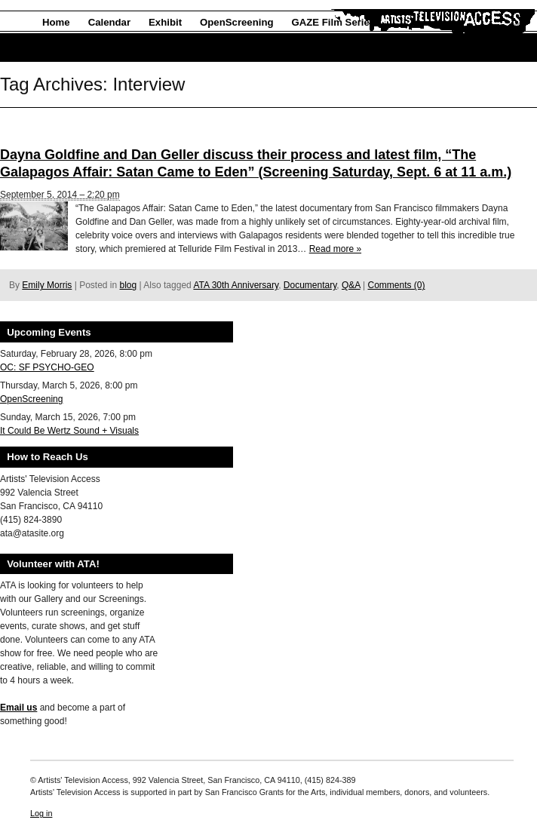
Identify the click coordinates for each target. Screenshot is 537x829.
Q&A (351, 285)
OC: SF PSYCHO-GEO (47, 367)
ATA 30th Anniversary (235, 285)
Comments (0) (396, 285)
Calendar (109, 22)
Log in (41, 813)
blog (128, 285)
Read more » (335, 249)
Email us (18, 707)
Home (56, 22)
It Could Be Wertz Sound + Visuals (69, 430)
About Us (64, 48)
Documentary (310, 285)
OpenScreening (236, 22)
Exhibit (165, 22)
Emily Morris (47, 285)
